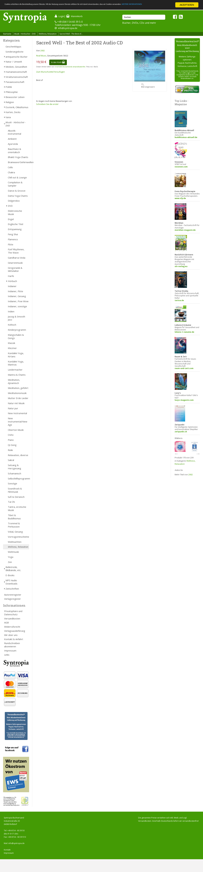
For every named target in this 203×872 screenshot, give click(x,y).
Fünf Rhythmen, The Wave (16, 251)
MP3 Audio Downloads (11, 582)
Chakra (11, 172)
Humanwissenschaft (16, 71)
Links (6, 654)
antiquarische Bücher (17, 56)
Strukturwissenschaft (17, 76)
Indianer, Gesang (17, 296)
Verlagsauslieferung (14, 630)
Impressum (10, 650)
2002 (42, 50)
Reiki (10, 450)
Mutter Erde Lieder (18, 398)
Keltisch (12, 324)
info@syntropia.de (67, 28)
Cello (10, 167)
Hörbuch (12, 281)
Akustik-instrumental (14, 132)
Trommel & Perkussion (14, 525)
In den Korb (58, 62)
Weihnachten (14, 541)
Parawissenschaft (15, 81)
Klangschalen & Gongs (16, 336)
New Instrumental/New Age (17, 421)
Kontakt (7, 849)
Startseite (7, 33)
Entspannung (15, 229)
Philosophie (12, 91)
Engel (11, 219)
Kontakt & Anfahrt (13, 639)
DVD (10, 205)
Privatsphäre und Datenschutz (13, 613)
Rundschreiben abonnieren (12, 645)
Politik (9, 86)
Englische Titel (15, 224)
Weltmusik (13, 551)
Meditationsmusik (17, 393)
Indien (11, 311)
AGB (6, 622)
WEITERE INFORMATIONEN (19, 7)
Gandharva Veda (16, 257)
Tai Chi (11, 501)
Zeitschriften (12, 588)
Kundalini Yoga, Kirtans (16, 355)
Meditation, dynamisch (14, 381)
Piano (11, 439)
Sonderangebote (14, 51)
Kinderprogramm (17, 329)
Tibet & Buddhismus (14, 517)
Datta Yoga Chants (18, 195)
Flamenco (13, 239)
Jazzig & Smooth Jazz (16, 318)
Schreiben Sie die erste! (47, 104)
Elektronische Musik (15, 212)
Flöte (10, 244)
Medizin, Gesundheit (16, 66)
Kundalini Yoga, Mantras (16, 363)
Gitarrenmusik (15, 262)
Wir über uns (11, 635)
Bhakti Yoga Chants (18, 157)
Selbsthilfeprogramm (18, 478)
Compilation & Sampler (15, 184)
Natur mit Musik (16, 403)
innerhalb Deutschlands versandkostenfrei (70, 67)
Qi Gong (12, 444)
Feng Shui (13, 234)
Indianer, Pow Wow (18, 301)
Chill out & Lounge (17, 177)
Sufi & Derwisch (16, 496)
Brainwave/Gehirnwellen (18, 162)
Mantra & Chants (17, 374)
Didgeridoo (14, 200)
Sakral (11, 460)
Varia (8, 117)
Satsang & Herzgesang (14, 467)
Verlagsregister (12, 598)
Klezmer (12, 348)
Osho (11, 434)
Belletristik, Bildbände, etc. (13, 569)
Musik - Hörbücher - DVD (25, 33)
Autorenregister (12, 594)
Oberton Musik (16, 429)
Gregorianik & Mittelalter (15, 269)
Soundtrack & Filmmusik (15, 490)
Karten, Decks (13, 112)
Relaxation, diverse (18, 455)
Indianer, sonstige (17, 306)
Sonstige (12, 483)
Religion (10, 102)
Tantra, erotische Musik (17, 508)
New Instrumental (17, 413)
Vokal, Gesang (15, 531)
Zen (10, 562)
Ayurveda (13, 143)
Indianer (12, 286)
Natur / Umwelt (14, 61)
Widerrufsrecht (12, 626)
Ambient (12, 138)
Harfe (11, 276)
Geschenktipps (13, 46)
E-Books (10, 575)
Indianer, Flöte (15, 291)
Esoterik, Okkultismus (17, 107)
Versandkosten (12, 618)
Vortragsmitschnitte (18, 536)
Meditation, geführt (18, 387)
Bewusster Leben (15, 97)
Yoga (10, 556)
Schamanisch (14, 473)
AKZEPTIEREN (187, 4)
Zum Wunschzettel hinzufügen (50, 71)
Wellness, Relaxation (48, 33)
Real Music (41, 55)
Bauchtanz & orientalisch (14, 150)
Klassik (11, 343)
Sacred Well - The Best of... (71, 33)
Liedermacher (15, 369)
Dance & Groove (16, 190)
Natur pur (13, 408)
